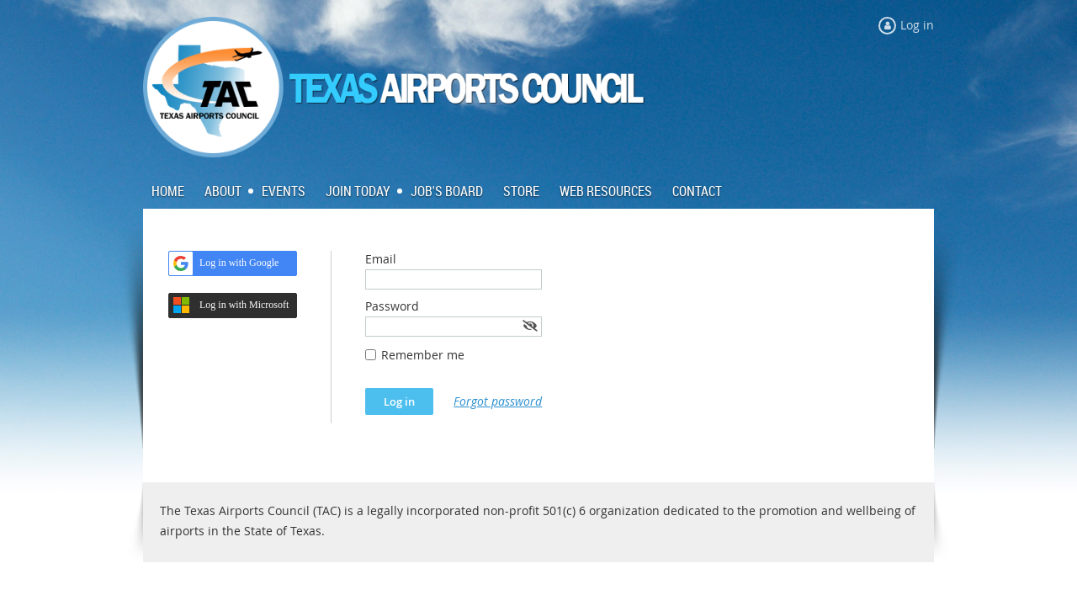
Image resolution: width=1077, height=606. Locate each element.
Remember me (422, 355)
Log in (917, 25)
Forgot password (498, 401)
